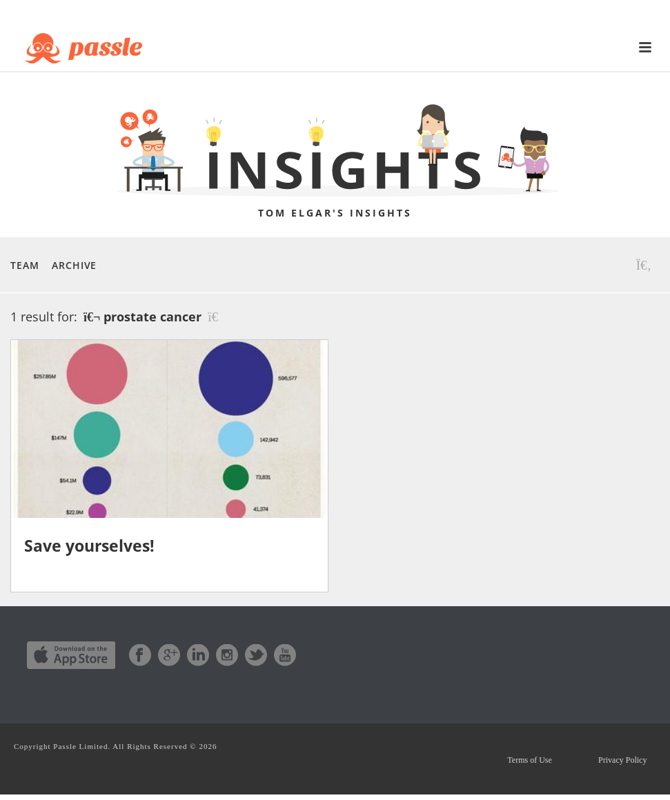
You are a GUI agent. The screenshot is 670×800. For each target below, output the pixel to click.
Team (24, 265)
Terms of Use (522, 763)
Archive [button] (74, 265)
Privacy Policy (620, 763)
